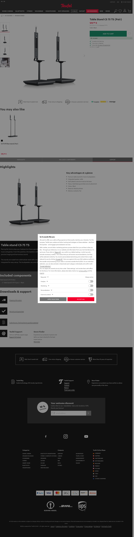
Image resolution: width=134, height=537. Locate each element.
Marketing (44, 286)
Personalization (45, 290)
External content (46, 294)
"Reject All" (57, 252)
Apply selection (53, 299)
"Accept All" (59, 259)
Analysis (43, 281)
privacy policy (83, 271)
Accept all (81, 299)
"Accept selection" (45, 266)
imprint (42, 273)
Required (43, 277)
